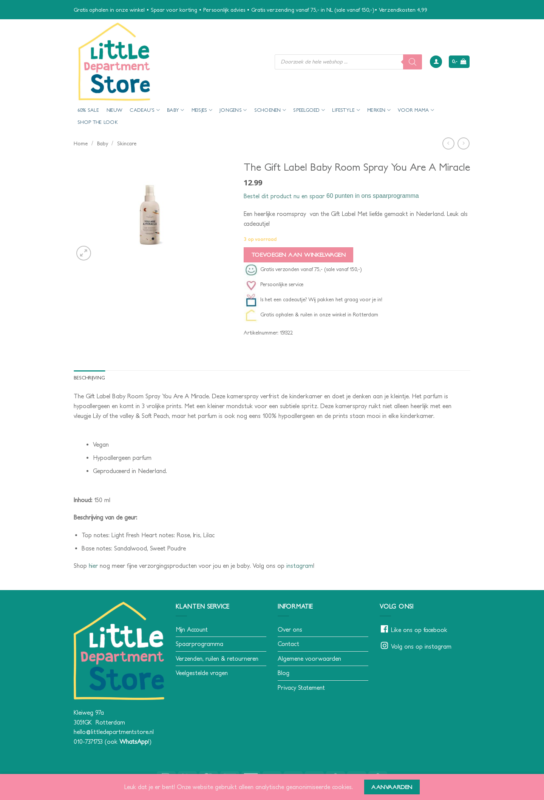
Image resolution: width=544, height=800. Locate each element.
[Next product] (448, 143)
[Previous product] (463, 143)
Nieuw (114, 110)
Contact (288, 643)
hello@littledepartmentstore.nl (114, 731)
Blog (283, 672)
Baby (175, 110)
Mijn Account (192, 629)
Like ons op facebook (419, 629)
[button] (436, 61)
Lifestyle (346, 110)
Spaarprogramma (199, 643)
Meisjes (202, 110)
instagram (299, 565)
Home (81, 143)
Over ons (290, 629)
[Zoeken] (412, 61)
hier (93, 565)
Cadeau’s (145, 110)
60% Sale (88, 110)
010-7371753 (88, 741)
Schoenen (270, 110)
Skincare (126, 143)
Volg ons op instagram (421, 646)
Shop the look (97, 122)
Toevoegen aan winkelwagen (298, 254)
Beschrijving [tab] (89, 378)
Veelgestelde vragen (202, 672)
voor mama (416, 110)
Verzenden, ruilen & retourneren (217, 658)
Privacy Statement (301, 687)
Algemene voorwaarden (309, 658)
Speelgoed (309, 110)
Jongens (233, 110)
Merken (379, 110)
